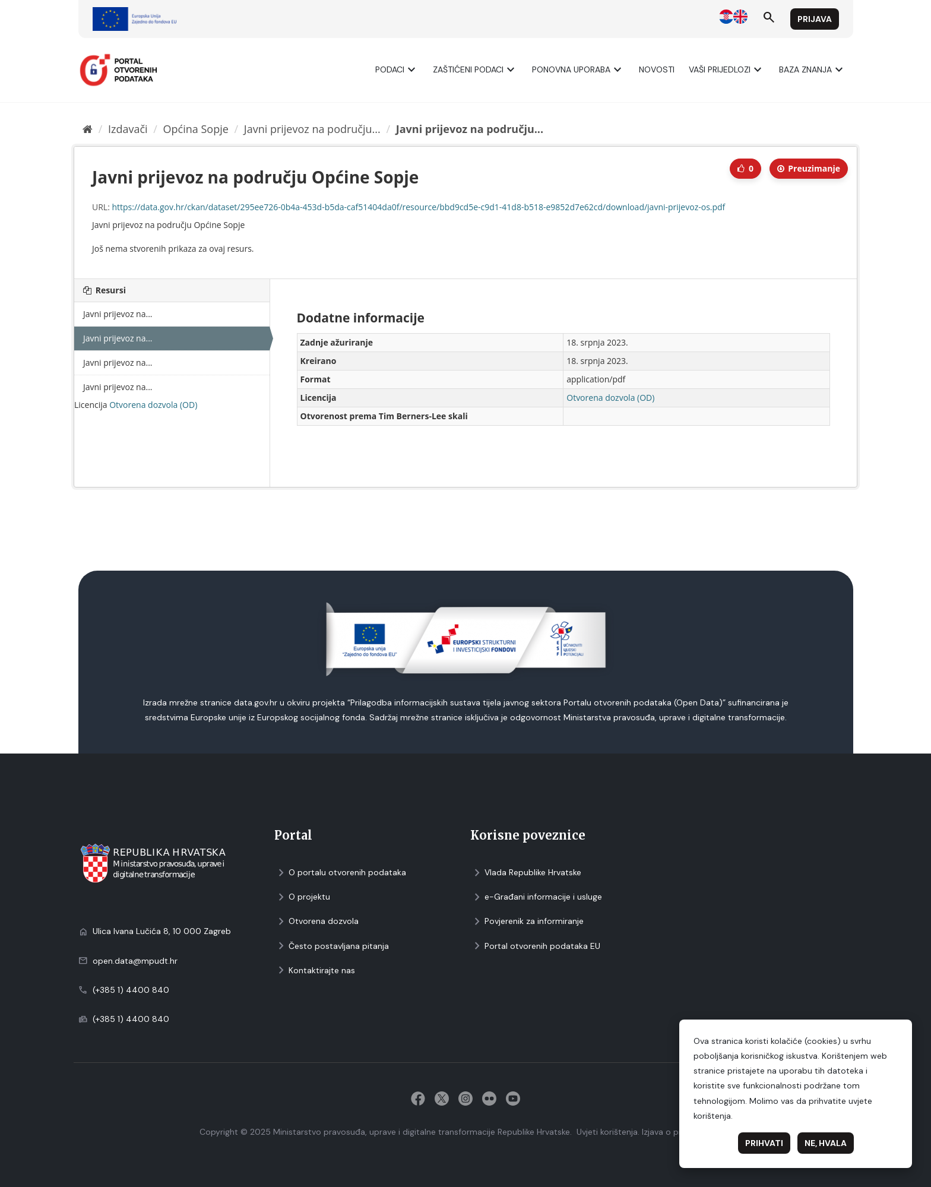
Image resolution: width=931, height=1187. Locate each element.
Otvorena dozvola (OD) (153, 404)
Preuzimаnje (808, 168)
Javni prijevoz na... (118, 313)
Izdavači (128, 129)
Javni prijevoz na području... (312, 129)
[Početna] (88, 129)
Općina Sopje (196, 129)
